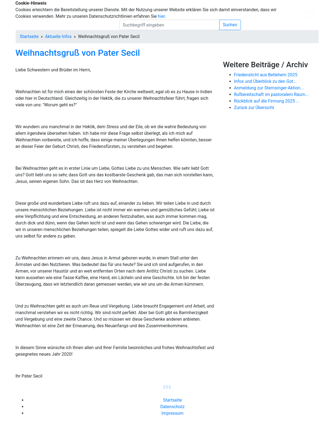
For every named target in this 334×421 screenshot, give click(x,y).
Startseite (29, 36)
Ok (307, 11)
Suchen (230, 24)
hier (161, 16)
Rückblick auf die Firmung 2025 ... (267, 101)
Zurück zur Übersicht (254, 107)
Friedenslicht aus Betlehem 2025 (265, 74)
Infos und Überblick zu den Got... (265, 81)
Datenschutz (172, 406)
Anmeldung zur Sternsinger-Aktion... (269, 87)
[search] (169, 25)
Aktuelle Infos (58, 36)
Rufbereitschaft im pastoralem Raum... (271, 94)
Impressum (172, 413)
